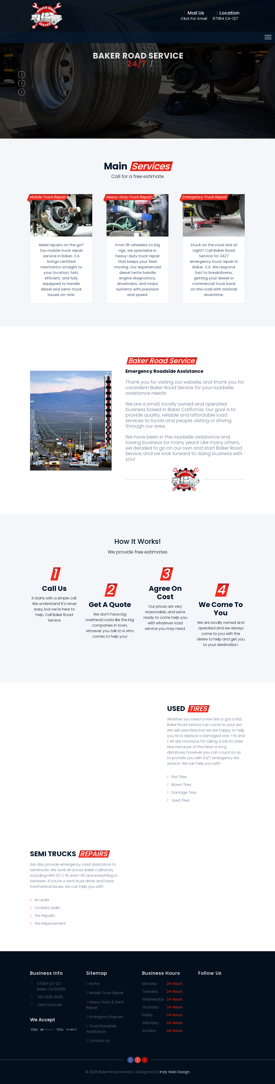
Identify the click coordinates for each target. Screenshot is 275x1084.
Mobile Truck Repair (105, 992)
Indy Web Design (175, 1072)
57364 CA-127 (225, 18)
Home (93, 983)
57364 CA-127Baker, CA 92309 (51, 986)
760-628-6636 (50, 997)
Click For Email (194, 18)
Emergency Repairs (105, 1016)
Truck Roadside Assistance (101, 1028)
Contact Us (98, 1040)
